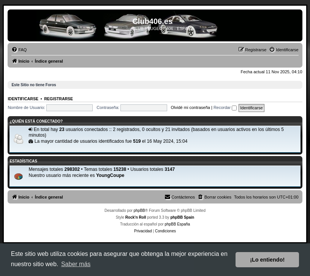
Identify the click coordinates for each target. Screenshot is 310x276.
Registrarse (58, 98)
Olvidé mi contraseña (190, 107)
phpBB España (177, 224)
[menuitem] (19, 49)
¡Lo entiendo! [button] (267, 260)
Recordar (225, 107)
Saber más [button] (75, 264)
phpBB (139, 210)
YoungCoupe (110, 175)
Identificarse (23, 98)
